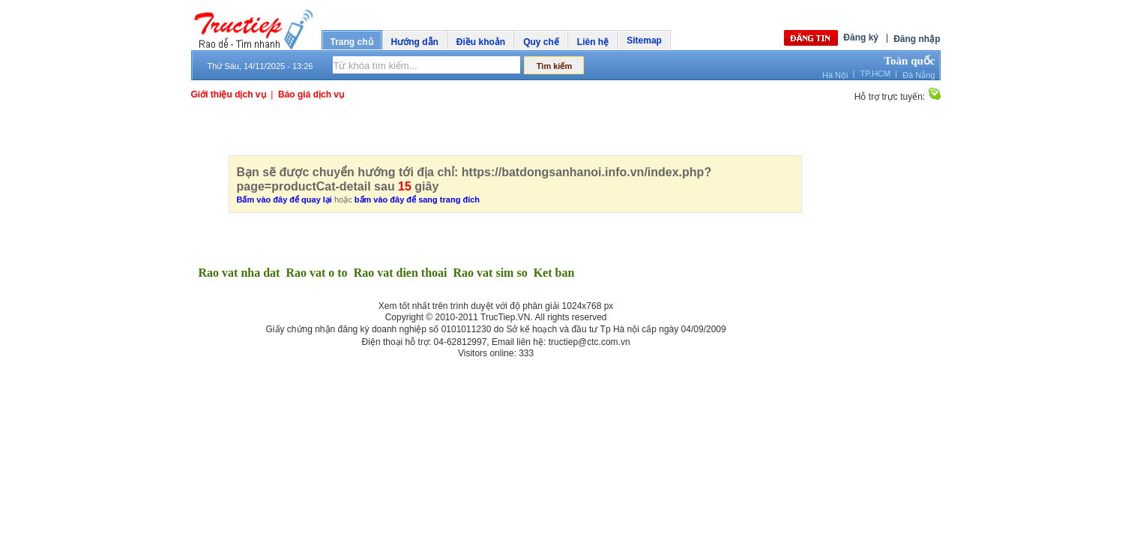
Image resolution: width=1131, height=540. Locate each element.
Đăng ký (860, 37)
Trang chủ (352, 42)
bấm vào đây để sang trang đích (417, 199)
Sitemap (644, 40)
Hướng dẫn (414, 42)
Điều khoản (480, 42)
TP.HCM (875, 73)
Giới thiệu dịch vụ (228, 94)
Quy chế (541, 42)
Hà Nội (835, 75)
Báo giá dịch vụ (311, 94)
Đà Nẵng (918, 75)
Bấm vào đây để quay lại (284, 199)
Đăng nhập (916, 39)
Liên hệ (593, 42)
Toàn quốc (909, 61)
